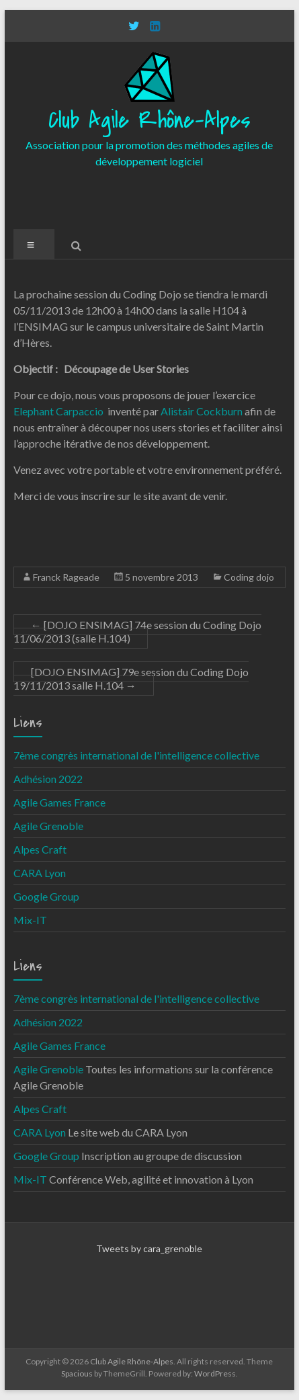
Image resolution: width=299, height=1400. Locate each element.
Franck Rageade (66, 577)
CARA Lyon (39, 872)
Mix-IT (30, 919)
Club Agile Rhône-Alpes (149, 120)
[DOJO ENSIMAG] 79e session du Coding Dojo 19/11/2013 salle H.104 (131, 678)
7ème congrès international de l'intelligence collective (136, 755)
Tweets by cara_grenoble (149, 1248)
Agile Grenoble (48, 825)
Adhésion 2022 (48, 778)
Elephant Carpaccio (58, 411)
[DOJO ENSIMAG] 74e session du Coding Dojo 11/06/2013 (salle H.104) (137, 631)
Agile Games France (59, 802)
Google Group (46, 896)
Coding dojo (249, 577)
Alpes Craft (40, 849)
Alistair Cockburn (202, 411)
